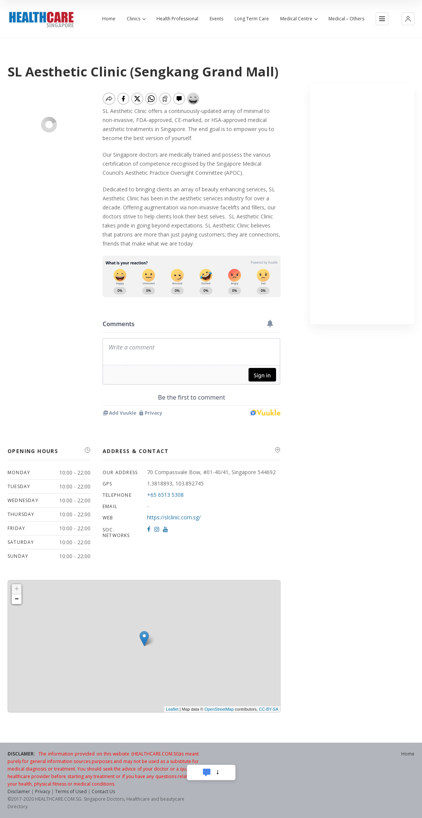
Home (108, 19)
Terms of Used (71, 791)
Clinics (136, 19)
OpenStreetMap (219, 709)
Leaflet (172, 709)
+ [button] (17, 589)
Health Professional (177, 19)
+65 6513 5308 (165, 494)
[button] (408, 18)
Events (216, 19)
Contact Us (103, 791)
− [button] (17, 599)
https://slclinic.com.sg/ (174, 517)
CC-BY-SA (268, 709)
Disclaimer (19, 791)
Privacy (42, 791)
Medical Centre (298, 19)
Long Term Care (252, 19)
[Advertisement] (362, 204)
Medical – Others (346, 19)
